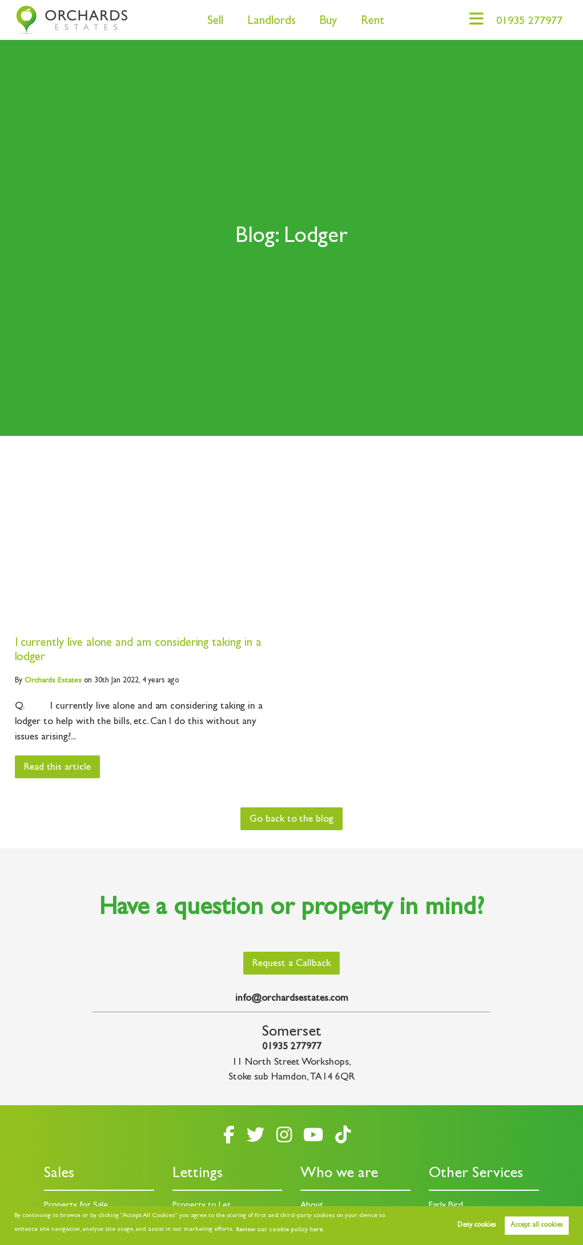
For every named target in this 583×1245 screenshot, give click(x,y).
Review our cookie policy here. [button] (278, 1230)
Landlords (267, 22)
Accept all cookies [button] (536, 1225)
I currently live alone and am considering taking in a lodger (138, 651)
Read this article (58, 768)
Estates (53, 681)
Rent (368, 22)
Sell (211, 22)
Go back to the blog (291, 819)
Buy (324, 22)
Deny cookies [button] (476, 1225)
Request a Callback (291, 964)
